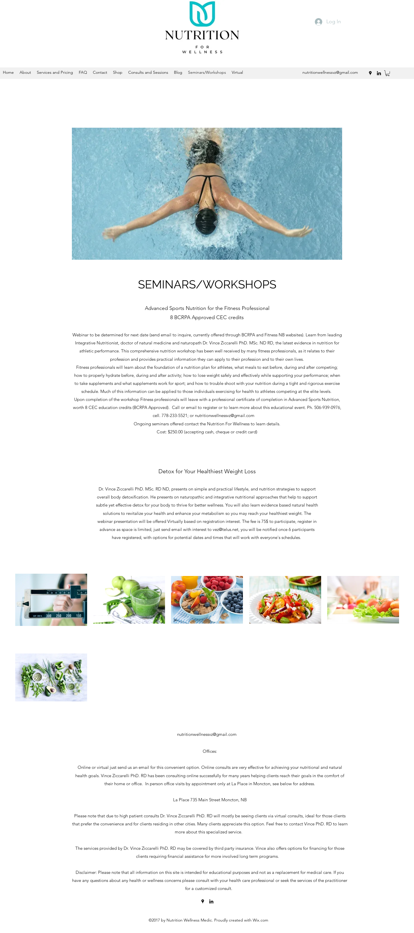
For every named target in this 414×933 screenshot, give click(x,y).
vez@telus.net (225, 529)
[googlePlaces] (203, 901)
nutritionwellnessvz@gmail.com (207, 734)
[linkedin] (211, 901)
